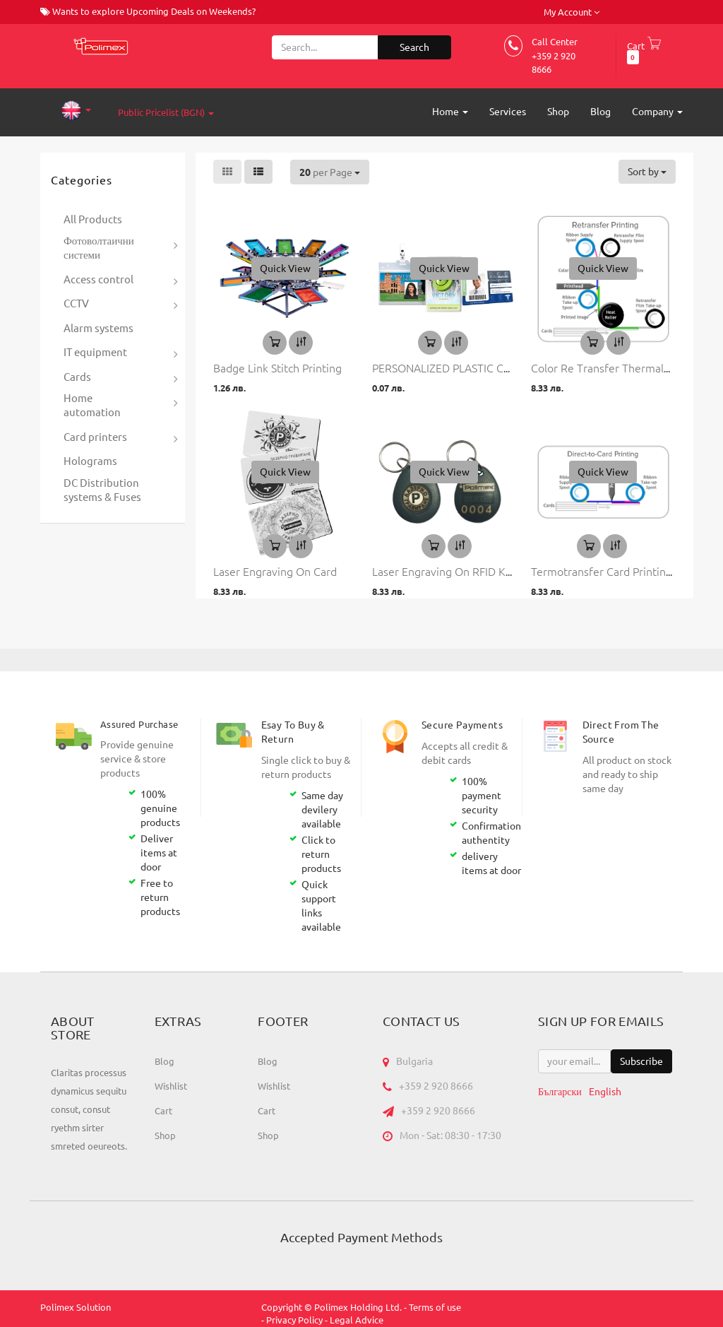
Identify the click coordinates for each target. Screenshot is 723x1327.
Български (560, 1091)
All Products (93, 219)
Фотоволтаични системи (99, 248)
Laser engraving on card (275, 571)
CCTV (76, 303)
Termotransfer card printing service (621, 571)
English (605, 1091)
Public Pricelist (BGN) (166, 112)
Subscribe (641, 1061)
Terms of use (435, 1307)
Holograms (90, 461)
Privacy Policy (294, 1320)
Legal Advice (356, 1320)
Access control (98, 279)
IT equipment (95, 352)
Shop (165, 1135)
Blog (164, 1061)
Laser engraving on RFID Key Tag (455, 571)
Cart (163, 1111)
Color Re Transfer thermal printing (618, 367)
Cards (77, 377)
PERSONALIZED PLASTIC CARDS (451, 367)
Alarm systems (98, 328)
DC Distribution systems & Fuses (102, 490)
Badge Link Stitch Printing (277, 367)
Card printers (95, 437)
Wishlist (171, 1086)
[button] (285, 268)
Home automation (92, 405)
